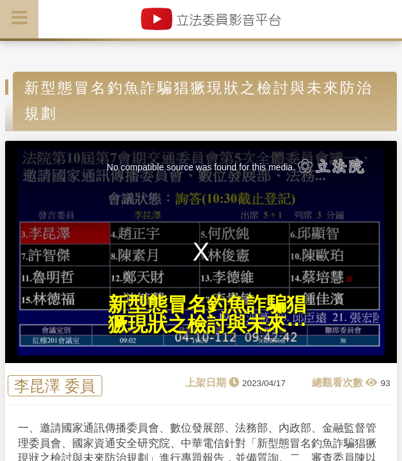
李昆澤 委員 (54, 385)
